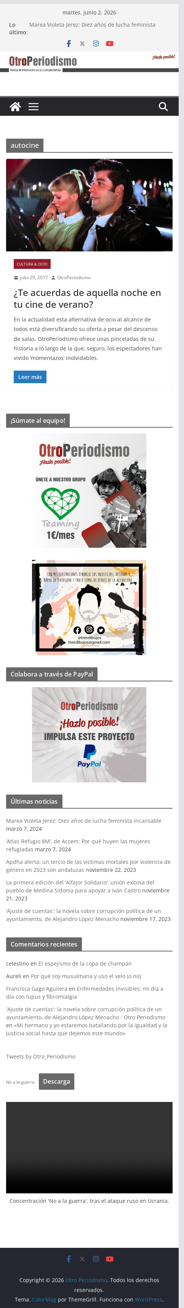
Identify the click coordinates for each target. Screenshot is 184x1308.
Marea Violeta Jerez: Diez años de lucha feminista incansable (86, 820)
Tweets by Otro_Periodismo (43, 1056)
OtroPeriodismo (76, 277)
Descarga (59, 1081)
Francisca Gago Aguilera (39, 988)
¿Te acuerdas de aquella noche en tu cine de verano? (90, 298)
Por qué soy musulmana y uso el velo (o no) (89, 976)
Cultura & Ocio (34, 264)
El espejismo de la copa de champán (87, 963)
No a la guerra (23, 1082)
